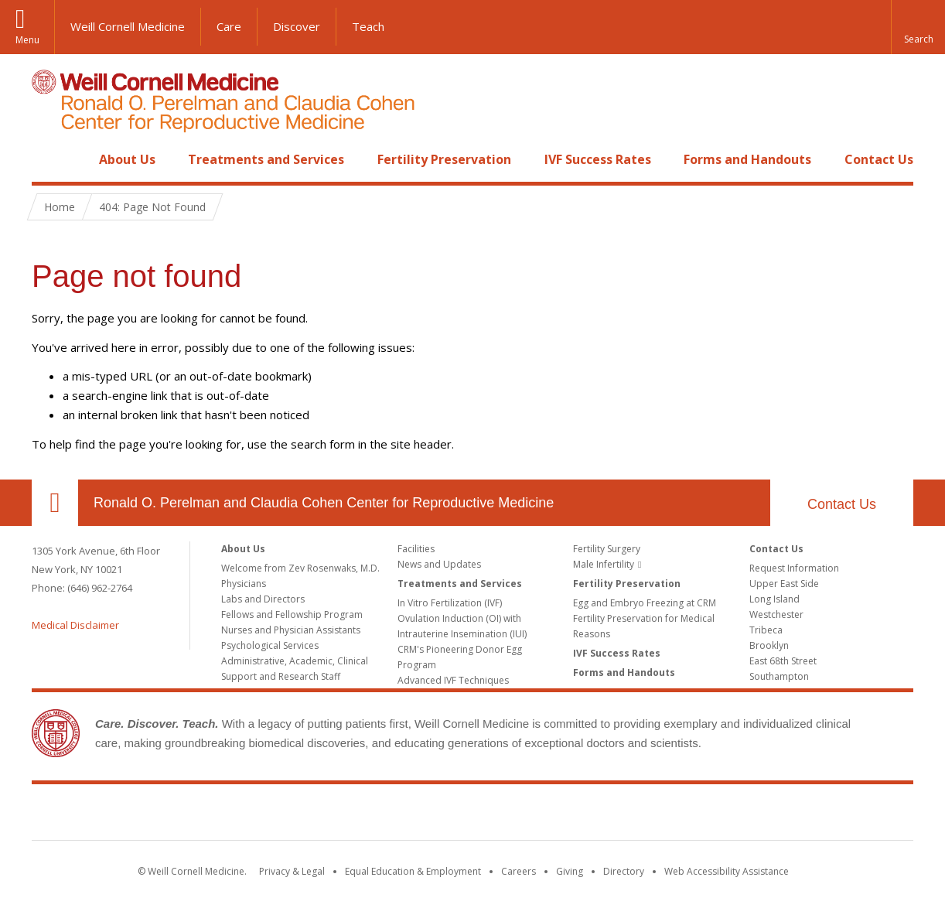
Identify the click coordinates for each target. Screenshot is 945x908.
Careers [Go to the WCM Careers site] (518, 871)
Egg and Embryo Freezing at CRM (644, 602)
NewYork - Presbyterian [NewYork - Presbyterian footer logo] (602, 815)
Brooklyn (769, 645)
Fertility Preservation (444, 159)
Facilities (416, 548)
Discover (296, 26)
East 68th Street (783, 660)
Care (229, 26)
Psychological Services (270, 645)
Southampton (779, 676)
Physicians (243, 583)
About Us (127, 159)
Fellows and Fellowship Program (292, 614)
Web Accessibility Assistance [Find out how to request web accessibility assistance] (726, 871)
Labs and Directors (263, 599)
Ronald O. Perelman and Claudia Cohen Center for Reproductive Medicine (324, 502)
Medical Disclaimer (75, 625)
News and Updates (439, 564)
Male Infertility (603, 564)
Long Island (774, 599)
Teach (368, 26)
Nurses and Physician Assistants (290, 630)
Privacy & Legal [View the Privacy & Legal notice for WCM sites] (292, 871)
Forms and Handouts (747, 159)
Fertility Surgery (606, 548)
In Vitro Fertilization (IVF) (449, 602)
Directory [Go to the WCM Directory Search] (623, 871)
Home (48, 159)
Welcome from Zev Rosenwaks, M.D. (300, 568)
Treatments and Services (266, 159)
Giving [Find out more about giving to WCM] (569, 871)
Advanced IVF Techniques (453, 680)
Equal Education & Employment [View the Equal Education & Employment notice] (413, 871)
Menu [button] (27, 39)
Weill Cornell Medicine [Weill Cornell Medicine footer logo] (359, 815)
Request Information (794, 568)
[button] (918, 27)
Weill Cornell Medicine (127, 26)
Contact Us (878, 159)
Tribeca (766, 630)
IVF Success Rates (597, 159)
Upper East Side (784, 583)
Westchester (776, 614)
